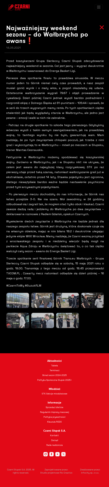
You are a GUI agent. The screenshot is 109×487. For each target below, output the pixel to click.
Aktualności (54, 361)
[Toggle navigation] (99, 7)
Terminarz (54, 370)
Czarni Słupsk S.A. (54, 430)
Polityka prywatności (54, 417)
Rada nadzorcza (54, 445)
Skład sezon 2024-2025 (54, 375)
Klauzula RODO (54, 421)
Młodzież (54, 389)
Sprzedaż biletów (54, 407)
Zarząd (54, 440)
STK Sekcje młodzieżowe (54, 393)
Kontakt (54, 435)
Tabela (54, 365)
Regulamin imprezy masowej (54, 412)
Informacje (54, 402)
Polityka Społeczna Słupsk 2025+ (54, 380)
